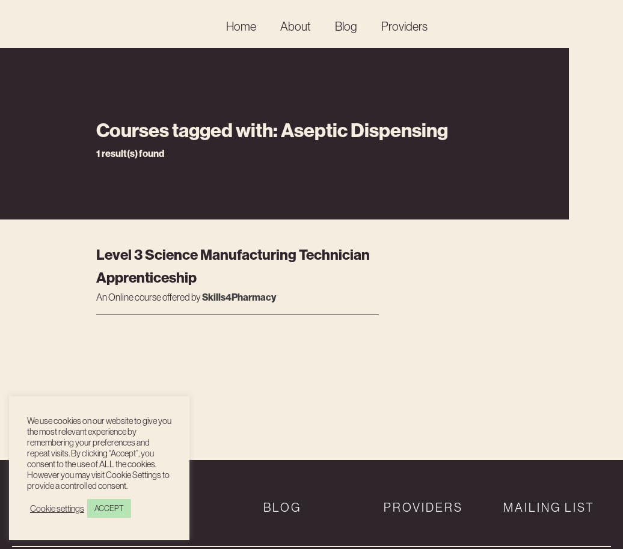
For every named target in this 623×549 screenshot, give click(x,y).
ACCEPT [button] (109, 508)
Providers (404, 26)
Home (241, 26)
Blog (346, 26)
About (295, 26)
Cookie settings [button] (57, 508)
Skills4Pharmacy (239, 297)
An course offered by (149, 297)
